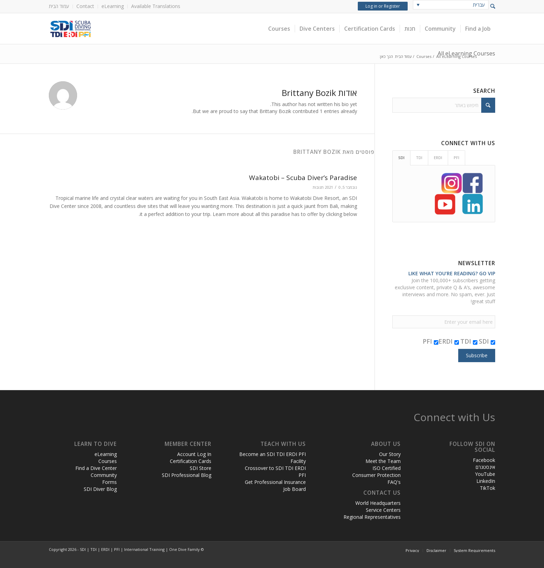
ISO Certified (386, 468)
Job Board (294, 489)
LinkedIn (485, 481)
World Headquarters (378, 503)
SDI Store (200, 468)
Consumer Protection (376, 475)
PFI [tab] (456, 157)
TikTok (487, 488)
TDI (468, 341)
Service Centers (383, 510)
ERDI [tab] (438, 157)
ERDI (448, 341)
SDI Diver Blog (100, 489)
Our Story (390, 454)
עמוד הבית (59, 6)
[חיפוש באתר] (443, 105)
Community (104, 475)
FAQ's (394, 482)
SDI (487, 341)
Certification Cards (190, 461)
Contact (85, 6)
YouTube (485, 474)
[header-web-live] (127, 28)
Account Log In (194, 454)
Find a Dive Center (96, 468)
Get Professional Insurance (275, 482)
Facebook (484, 460)
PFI (430, 341)
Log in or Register (382, 6)
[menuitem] (61, 6)
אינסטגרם (485, 467)
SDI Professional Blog (186, 475)
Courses (107, 461)
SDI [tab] (401, 157)
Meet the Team (383, 461)
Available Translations (155, 6)
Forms (109, 482)
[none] (451, 4)
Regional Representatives (372, 517)
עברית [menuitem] (479, 4)
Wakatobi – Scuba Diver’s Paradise (303, 177)
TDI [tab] (419, 157)
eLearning (112, 6)
